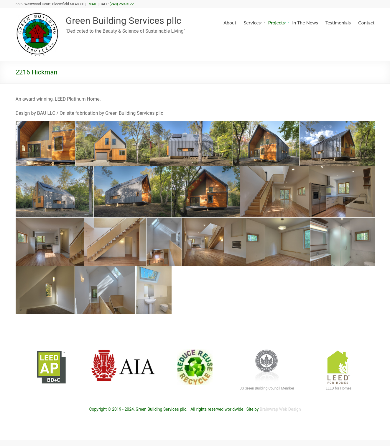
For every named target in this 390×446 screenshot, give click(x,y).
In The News (305, 22)
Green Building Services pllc (131, 20)
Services (252, 22)
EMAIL (91, 4)
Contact (366, 22)
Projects (276, 22)
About (229, 22)
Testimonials (338, 22)
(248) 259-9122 (122, 4)
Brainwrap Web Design (280, 409)
